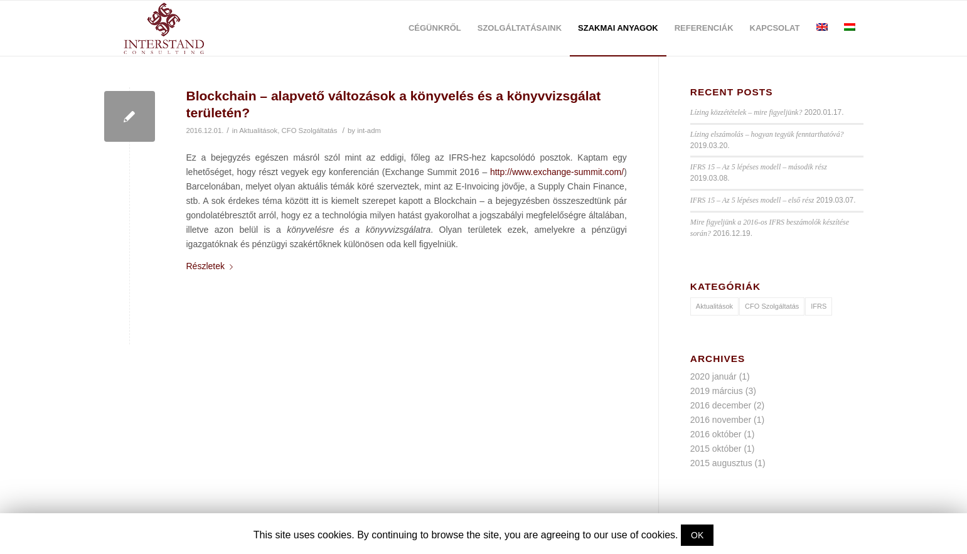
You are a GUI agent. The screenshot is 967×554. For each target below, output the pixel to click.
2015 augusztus (721, 463)
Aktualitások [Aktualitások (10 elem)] (714, 306)
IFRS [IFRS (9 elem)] (818, 306)
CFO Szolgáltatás (310, 130)
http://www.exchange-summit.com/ (557, 172)
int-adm (369, 130)
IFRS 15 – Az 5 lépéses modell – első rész (752, 200)
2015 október (716, 449)
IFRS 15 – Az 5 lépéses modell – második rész (758, 166)
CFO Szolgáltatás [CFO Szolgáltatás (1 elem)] (772, 306)
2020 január (713, 376)
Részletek (212, 266)
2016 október (716, 434)
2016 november (720, 420)
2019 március (716, 391)
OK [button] (697, 535)
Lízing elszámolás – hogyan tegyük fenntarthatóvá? (767, 134)
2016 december (720, 405)
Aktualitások (258, 130)
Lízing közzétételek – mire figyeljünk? (746, 112)
